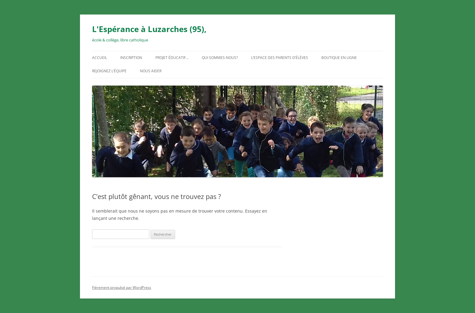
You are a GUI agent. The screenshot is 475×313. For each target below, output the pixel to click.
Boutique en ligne (339, 57)
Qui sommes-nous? (220, 57)
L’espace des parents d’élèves (279, 57)
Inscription (131, 57)
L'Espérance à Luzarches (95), (149, 29)
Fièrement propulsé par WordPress (121, 287)
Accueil (99, 57)
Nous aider (150, 70)
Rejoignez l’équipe (109, 70)
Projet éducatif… (171, 57)
